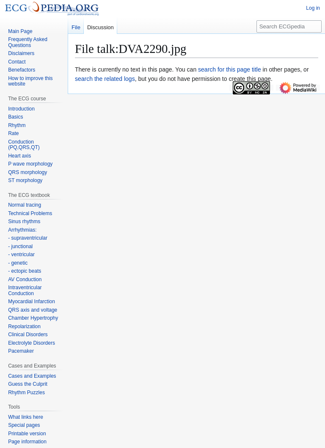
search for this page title (229, 69)
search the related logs (105, 78)
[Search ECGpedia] (289, 26)
